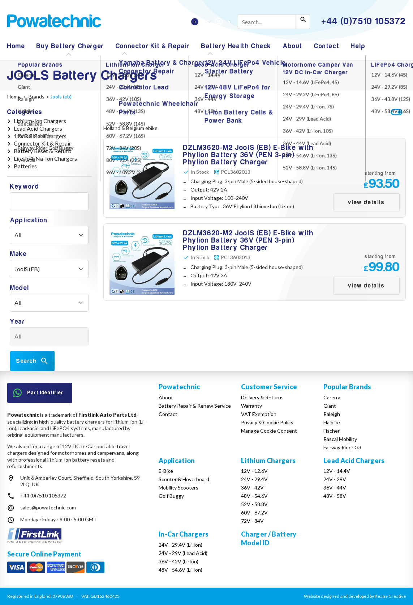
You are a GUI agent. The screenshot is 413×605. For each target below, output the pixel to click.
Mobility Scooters (178, 487)
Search (32, 361)
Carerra (331, 397)
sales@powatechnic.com (48, 507)
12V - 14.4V (336, 471)
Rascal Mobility (340, 439)
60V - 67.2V (254, 512)
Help (358, 46)
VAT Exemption (258, 414)
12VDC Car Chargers (40, 136)
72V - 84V (252, 521)
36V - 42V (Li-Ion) (178, 561)
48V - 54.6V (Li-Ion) (180, 570)
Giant (329, 406)
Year (17, 321)
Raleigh (331, 414)
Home (16, 46)
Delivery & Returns (262, 397)
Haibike (331, 422)
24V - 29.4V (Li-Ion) (180, 545)
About (292, 46)
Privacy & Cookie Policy (267, 422)
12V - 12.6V (254, 471)
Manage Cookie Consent (269, 431)
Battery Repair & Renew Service (195, 406)
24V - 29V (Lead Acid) (183, 553)
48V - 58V (334, 496)
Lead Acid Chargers (38, 128)
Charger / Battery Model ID (268, 538)
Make (18, 254)
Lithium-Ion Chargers (40, 120)
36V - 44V (334, 487)
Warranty (251, 406)
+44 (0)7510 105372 (43, 495)
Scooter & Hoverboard (184, 479)
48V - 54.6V (254, 496)
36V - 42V (252, 487)
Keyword (24, 186)
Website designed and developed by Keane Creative (355, 596)
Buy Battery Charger (70, 46)
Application (29, 220)
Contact (326, 46)
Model (19, 288)
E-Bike (166, 471)
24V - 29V (334, 479)
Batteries (25, 166)
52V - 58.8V (254, 504)
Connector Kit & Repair (153, 46)
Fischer (331, 431)
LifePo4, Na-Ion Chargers (45, 158)
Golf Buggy (171, 496)
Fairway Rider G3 (342, 447)
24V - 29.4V (254, 479)
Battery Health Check (236, 46)
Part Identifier (38, 392)
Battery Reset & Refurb (43, 150)
